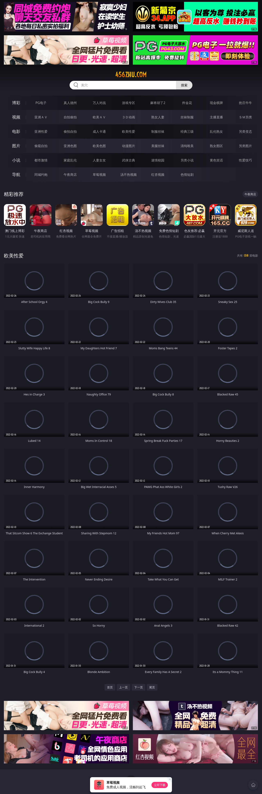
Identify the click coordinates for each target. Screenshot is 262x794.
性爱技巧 (245, 160)
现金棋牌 (216, 103)
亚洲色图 (70, 146)
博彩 (16, 102)
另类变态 (245, 131)
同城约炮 (40, 174)
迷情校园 (157, 160)
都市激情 (40, 160)
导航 (16, 174)
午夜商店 (70, 174)
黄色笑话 (216, 160)
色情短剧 (187, 174)
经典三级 (187, 131)
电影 (16, 131)
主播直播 (216, 117)
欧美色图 (99, 146)
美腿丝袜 (157, 146)
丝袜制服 (187, 117)
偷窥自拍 (40, 146)
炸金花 (187, 103)
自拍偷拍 (70, 117)
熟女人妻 (157, 117)
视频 (16, 117)
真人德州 (70, 103)
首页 (110, 687)
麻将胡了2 (157, 103)
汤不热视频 (128, 174)
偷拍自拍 (70, 131)
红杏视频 (157, 174)
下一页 (138, 687)
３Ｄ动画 (128, 117)
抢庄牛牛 (245, 103)
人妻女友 (99, 160)
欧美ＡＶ (99, 117)
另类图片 (245, 146)
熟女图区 (216, 146)
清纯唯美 (187, 146)
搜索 (184, 85)
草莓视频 (99, 174)
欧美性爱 (128, 131)
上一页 (123, 687)
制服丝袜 (157, 131)
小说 (16, 160)
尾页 (152, 687)
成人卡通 (99, 131)
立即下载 (159, 785)
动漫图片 (128, 146)
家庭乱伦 (70, 160)
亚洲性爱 (40, 131)
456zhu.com (131, 75)
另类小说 (187, 160)
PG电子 (40, 103)
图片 (16, 146)
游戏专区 (128, 103)
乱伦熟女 (216, 131)
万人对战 (99, 103)
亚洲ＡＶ (40, 117)
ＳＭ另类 (245, 117)
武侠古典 (128, 160)
